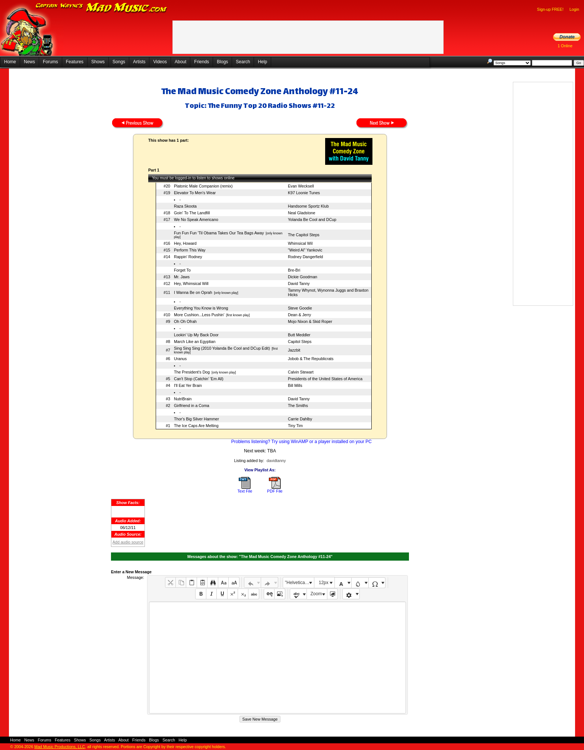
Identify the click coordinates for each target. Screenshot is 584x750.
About (180, 61)
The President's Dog (192, 372)
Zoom (316, 593)
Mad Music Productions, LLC (59, 746)
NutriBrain (182, 399)
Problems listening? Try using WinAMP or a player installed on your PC (301, 441)
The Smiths (298, 405)
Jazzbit (294, 350)
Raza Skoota (185, 206)
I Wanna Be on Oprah (193, 292)
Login (574, 9)
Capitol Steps (299, 341)
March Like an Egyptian (194, 341)
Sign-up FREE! (550, 9)
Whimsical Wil (300, 243)
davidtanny (276, 460)
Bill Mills (295, 385)
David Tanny (299, 283)
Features (74, 61)
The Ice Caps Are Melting (196, 425)
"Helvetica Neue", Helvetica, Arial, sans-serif (299, 582)
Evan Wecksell (301, 186)
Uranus (180, 358)
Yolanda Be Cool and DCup (312, 219)
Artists (139, 61)
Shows (98, 61)
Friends (201, 61)
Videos (159, 61)
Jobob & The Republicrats (310, 358)
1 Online (565, 46)
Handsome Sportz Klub (308, 206)
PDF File (274, 491)
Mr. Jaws (182, 277)
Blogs (222, 61)
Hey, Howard (185, 243)
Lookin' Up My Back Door (196, 335)
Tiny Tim (295, 425)
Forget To (182, 270)
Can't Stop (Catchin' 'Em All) (198, 378)
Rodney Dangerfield (305, 256)
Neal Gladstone (301, 213)
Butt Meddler (299, 335)
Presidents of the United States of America (325, 378)
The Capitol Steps (304, 235)
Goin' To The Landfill (192, 213)
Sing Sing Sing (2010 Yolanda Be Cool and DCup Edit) (222, 348)
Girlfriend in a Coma (191, 405)
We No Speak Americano (196, 219)
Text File (244, 491)
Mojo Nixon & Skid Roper (310, 321)
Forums (50, 61)
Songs (118, 61)
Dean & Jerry (299, 314)
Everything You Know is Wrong (201, 308)
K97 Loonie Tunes (304, 192)
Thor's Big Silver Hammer (196, 419)
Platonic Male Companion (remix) (203, 186)
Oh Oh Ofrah (185, 321)
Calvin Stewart (301, 372)
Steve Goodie (300, 308)
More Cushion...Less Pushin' (199, 314)
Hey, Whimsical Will (191, 283)
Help (262, 61)
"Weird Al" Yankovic (305, 250)
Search (243, 61)
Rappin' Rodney (188, 256)
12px (323, 582)
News (29, 61)
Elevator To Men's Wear (195, 192)
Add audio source (127, 542)
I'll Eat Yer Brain (188, 385)
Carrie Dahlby (300, 419)
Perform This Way (190, 250)
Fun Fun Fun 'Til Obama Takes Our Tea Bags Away (219, 233)
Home (10, 61)
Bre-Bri (294, 270)
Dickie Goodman (302, 277)
